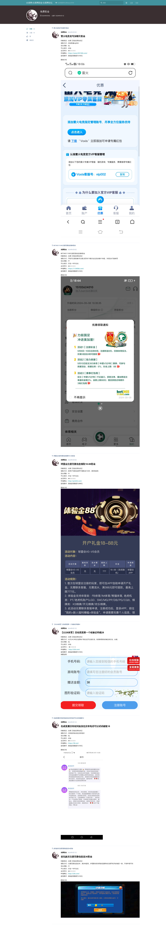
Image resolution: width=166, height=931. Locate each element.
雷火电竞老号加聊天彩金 (61, 28)
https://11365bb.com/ (76, 268)
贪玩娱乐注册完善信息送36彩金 (63, 848)
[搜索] (111, 3)
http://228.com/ (74, 649)
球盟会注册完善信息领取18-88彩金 (64, 456)
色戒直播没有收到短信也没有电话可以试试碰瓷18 (68, 718)
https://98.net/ (73, 743)
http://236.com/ (74, 874)
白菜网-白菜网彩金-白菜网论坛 (39, 2)
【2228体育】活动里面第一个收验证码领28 (66, 624)
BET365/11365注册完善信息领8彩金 (64, 245)
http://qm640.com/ (75, 481)
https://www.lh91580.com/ (77, 53)
